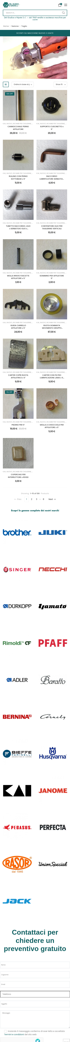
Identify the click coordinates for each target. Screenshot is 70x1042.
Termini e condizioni (14, 1034)
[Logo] (11, 5)
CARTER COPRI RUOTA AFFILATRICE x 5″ (18, 376)
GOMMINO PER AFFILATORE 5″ (52, 277)
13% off (9, 94)
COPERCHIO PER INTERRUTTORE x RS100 (18, 475)
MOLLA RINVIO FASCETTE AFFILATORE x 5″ (18, 277)
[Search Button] (63, 13)
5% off (9, 392)
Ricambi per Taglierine (22, 123)
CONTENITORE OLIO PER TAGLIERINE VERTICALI (51, 227)
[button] (65, 4)
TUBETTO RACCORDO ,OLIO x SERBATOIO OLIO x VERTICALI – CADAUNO (18, 229)
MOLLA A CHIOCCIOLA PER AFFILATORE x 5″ (52, 426)
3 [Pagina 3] (36, 499)
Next (52, 499)
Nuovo (9, 123)
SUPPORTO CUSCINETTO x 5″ (52, 127)
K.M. (4, 123)
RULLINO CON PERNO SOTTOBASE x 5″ (18, 177)
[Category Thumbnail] (17, 532)
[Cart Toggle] (59, 4)
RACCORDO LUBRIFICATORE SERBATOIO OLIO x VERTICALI (51, 179)
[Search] (35, 13)
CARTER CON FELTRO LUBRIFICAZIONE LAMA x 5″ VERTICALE (52, 378)
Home (6, 26)
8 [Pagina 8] (43, 499)
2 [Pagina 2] (31, 499)
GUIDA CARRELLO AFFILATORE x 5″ (18, 326)
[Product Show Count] (60, 84)
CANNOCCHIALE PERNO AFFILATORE (18, 127)
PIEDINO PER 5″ (18, 424)
